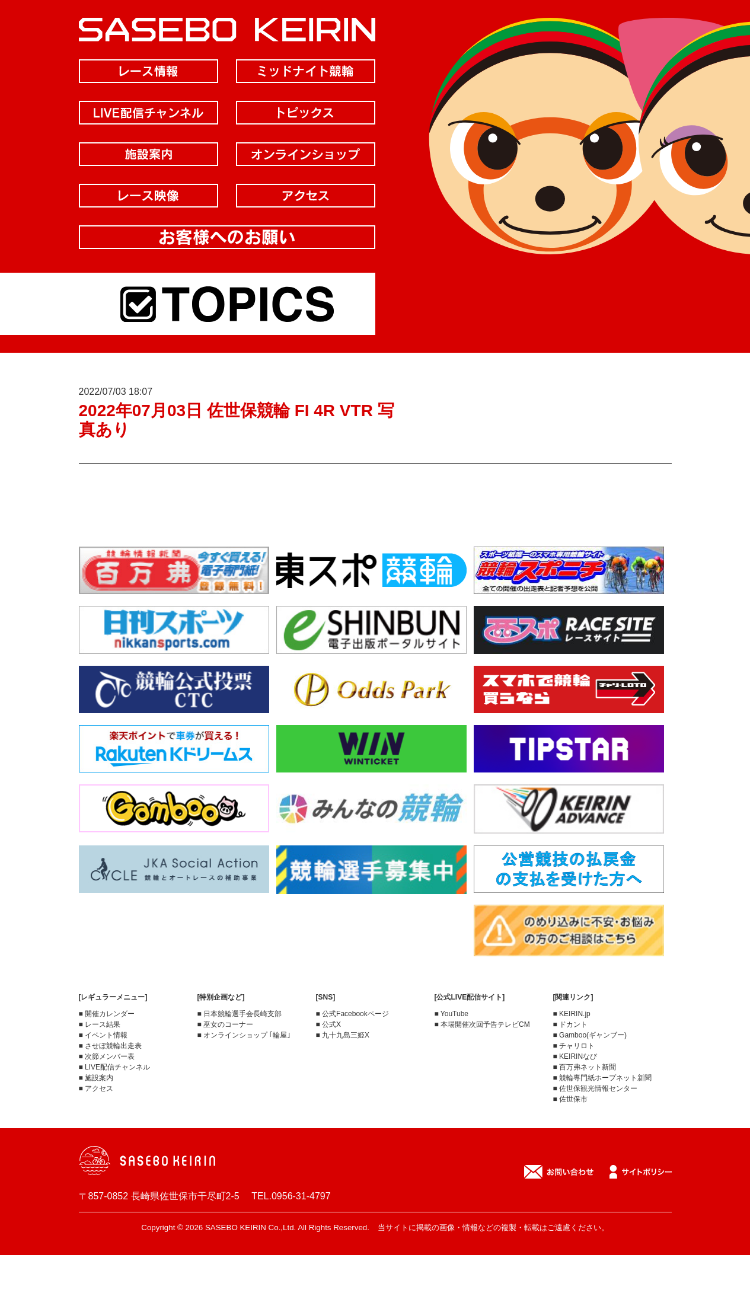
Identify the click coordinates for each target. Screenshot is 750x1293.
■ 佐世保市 (570, 1099)
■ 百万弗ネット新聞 (585, 1067)
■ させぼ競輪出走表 (110, 1046)
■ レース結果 (100, 1024)
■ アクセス (96, 1088)
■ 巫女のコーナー (225, 1024)
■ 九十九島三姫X (343, 1035)
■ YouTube (452, 1014)
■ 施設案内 (96, 1078)
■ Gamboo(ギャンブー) (590, 1035)
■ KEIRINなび (575, 1056)
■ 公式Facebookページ (352, 1014)
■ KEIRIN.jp (572, 1014)
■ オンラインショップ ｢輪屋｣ (244, 1035)
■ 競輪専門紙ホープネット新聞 (602, 1078)
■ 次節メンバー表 (107, 1056)
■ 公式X (329, 1024)
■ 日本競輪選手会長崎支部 (239, 1014)
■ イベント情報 (103, 1035)
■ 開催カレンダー (107, 1014)
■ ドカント (570, 1024)
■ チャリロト (574, 1046)
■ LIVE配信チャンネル (115, 1067)
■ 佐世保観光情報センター (595, 1088)
